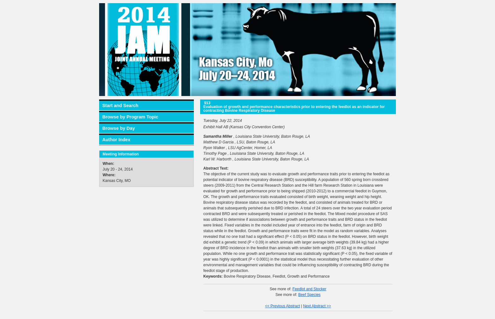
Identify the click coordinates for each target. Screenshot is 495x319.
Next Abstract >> (317, 306)
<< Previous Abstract (282, 306)
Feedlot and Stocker (309, 289)
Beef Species (309, 294)
